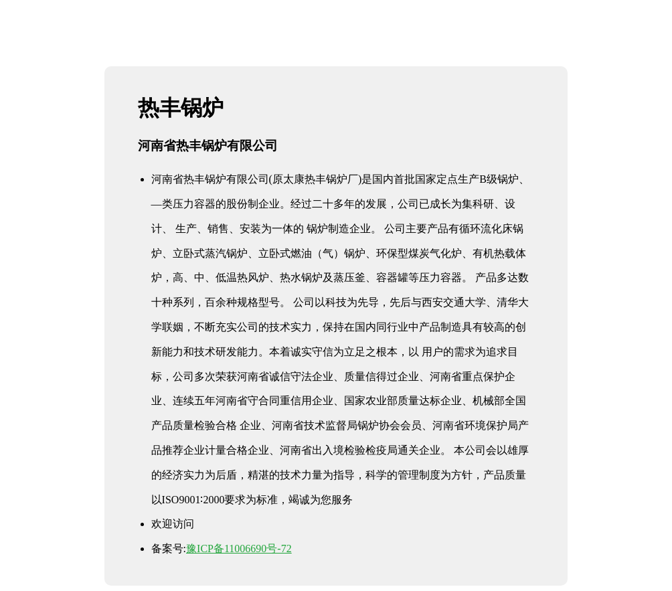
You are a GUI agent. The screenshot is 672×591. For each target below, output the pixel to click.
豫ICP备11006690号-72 (239, 548)
